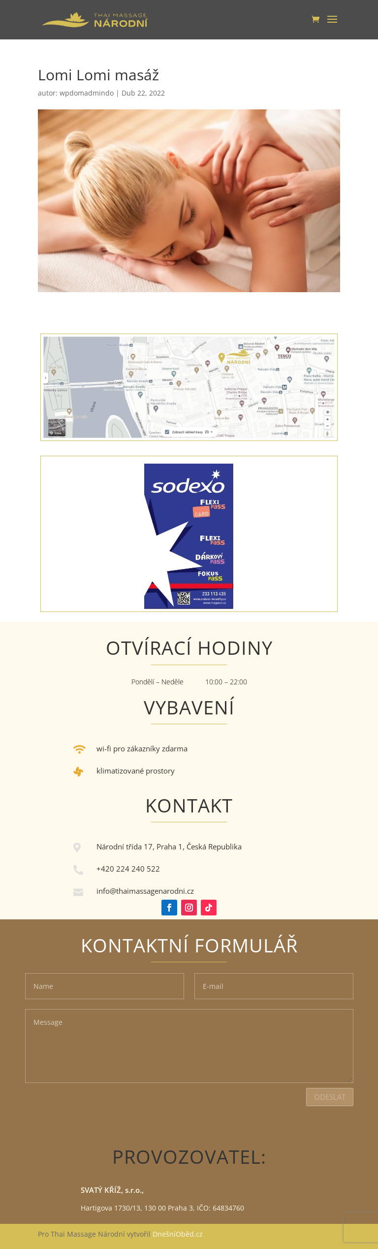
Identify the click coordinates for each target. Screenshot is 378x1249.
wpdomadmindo (87, 93)
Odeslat (330, 1097)
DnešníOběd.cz (179, 1234)
